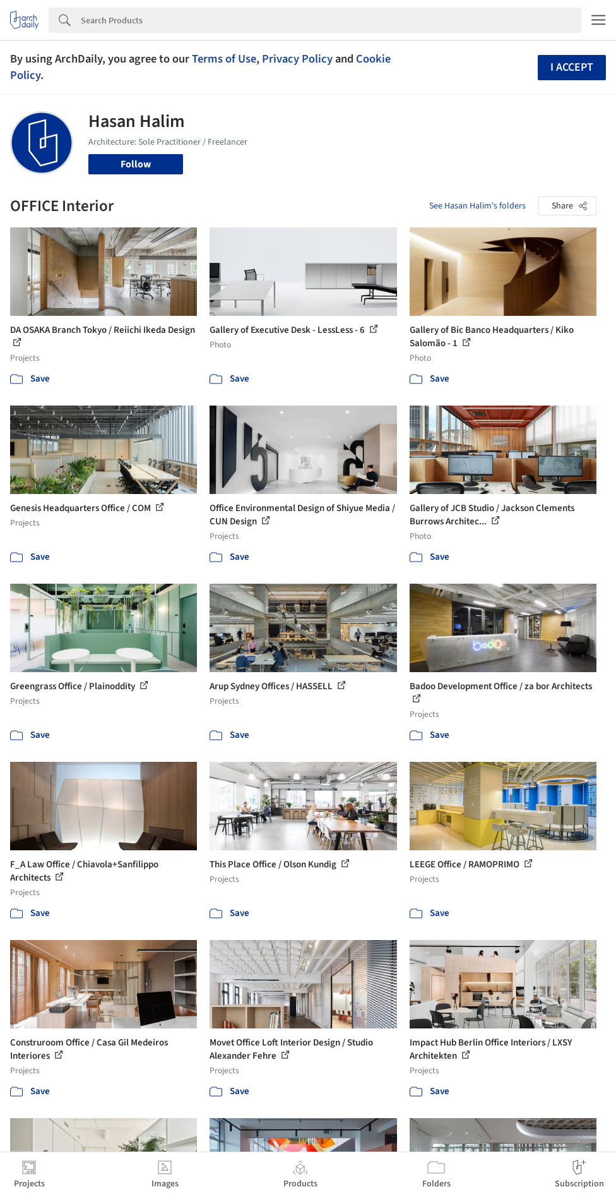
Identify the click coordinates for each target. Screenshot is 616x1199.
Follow (136, 164)
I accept (571, 67)
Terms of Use (224, 59)
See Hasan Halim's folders (477, 206)
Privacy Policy (297, 59)
